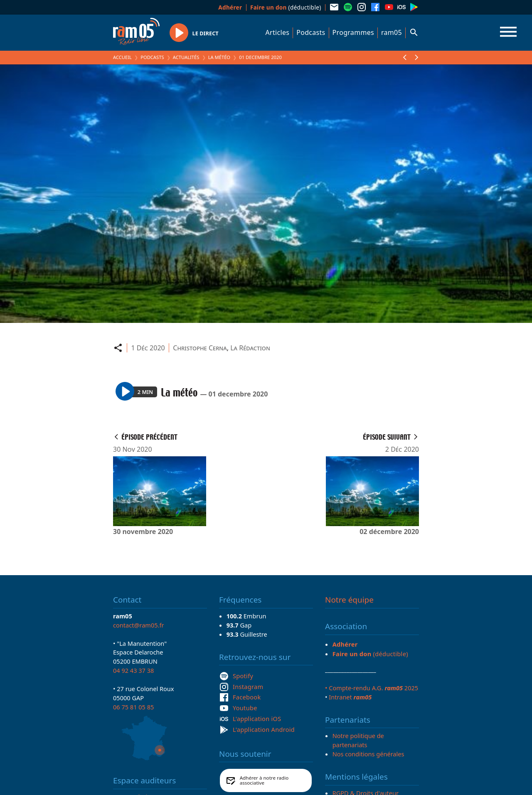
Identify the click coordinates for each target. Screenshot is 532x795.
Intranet (350, 697)
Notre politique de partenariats (358, 740)
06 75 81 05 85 (133, 707)
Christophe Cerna (200, 347)
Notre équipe (349, 599)
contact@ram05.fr (138, 625)
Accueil (122, 57)
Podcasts (310, 32)
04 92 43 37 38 (133, 670)
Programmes (353, 32)
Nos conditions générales (368, 754)
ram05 (391, 32)
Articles (278, 32)
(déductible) (285, 7)
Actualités (186, 57)
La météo (219, 57)
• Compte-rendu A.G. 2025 (371, 688)
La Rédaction (250, 347)
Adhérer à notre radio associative (264, 780)
